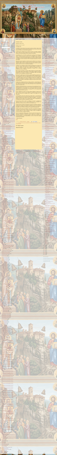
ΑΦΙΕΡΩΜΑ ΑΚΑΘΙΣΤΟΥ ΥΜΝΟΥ (6, 126)
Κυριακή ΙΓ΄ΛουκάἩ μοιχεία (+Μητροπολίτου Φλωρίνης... (49, 62)
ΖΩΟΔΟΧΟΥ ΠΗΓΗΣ (4, 224)
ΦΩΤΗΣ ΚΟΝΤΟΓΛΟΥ (4, 448)
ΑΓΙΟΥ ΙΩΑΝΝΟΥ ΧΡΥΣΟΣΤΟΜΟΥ (6, 91)
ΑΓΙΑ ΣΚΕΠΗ (3, 57)
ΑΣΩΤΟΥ (3, 124)
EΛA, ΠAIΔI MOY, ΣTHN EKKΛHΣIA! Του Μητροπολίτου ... (49, 169)
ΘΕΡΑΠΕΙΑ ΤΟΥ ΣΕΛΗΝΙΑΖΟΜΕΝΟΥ (7, 250)
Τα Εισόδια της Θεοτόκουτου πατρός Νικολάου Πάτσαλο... (49, 149)
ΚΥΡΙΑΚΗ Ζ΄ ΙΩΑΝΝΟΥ (5, 272)
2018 (44, 247)
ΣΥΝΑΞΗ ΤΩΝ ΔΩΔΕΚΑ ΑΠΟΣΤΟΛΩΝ (7, 429)
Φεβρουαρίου (46, 242)
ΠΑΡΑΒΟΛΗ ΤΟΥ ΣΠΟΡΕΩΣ (5, 345)
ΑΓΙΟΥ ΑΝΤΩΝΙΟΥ (4, 76)
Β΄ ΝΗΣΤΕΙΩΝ (3, 198)
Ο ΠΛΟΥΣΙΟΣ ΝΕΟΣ (4, 339)
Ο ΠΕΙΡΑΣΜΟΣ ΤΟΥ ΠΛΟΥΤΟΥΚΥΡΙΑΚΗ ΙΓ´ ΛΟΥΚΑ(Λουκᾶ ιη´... (48, 79)
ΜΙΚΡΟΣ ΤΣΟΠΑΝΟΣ (6, 42)
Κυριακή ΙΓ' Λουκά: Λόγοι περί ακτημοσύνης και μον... (48, 56)
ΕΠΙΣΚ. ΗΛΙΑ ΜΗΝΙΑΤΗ (5, 218)
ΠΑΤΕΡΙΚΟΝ (3, 349)
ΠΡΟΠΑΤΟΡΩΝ (4, 421)
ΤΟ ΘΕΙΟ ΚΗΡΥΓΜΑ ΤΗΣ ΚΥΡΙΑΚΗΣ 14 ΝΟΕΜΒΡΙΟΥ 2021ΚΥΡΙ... (50, 182)
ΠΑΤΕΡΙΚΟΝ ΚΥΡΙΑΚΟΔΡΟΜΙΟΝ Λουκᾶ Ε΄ (7, 368)
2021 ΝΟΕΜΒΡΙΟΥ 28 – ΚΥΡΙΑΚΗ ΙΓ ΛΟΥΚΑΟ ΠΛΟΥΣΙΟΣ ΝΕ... (49, 69)
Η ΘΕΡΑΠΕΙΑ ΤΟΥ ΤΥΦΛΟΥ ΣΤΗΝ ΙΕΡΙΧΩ (7, 235)
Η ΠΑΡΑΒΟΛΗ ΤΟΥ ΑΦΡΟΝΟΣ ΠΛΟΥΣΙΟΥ (7, 238)
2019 (44, 246)
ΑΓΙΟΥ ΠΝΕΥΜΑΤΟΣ (4, 101)
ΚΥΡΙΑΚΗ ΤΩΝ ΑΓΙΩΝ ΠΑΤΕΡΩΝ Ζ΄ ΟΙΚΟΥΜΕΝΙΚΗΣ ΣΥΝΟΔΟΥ (6, 317)
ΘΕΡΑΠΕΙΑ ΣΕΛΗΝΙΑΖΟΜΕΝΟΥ (6, 249)
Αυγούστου (46, 235)
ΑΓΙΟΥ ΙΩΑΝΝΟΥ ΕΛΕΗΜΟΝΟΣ (6, 88)
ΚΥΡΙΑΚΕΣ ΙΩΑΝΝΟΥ (17, 37)
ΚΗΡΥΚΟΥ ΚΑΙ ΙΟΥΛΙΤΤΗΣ (5, 252)
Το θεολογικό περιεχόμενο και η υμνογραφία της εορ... (48, 156)
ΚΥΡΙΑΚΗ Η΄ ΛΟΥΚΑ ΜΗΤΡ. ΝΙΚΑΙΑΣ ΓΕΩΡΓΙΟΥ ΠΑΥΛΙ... (50, 167)
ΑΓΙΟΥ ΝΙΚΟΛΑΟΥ (4, 99)
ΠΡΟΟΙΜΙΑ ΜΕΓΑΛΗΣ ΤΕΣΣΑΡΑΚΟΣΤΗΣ (7, 420)
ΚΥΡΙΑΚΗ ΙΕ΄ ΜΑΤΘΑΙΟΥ (5, 292)
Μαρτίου (46, 241)
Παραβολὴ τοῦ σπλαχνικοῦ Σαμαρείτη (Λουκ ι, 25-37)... (49, 171)
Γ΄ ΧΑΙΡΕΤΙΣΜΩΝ (4, 201)
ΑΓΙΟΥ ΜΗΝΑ (3, 95)
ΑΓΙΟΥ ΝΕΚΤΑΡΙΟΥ (4, 96)
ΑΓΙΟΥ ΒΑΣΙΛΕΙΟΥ (4, 77)
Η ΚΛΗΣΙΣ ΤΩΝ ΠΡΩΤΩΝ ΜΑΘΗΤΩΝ (7, 237)
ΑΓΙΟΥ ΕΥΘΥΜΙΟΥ (4, 86)
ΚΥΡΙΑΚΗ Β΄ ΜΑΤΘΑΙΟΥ (5, 262)
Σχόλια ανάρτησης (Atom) (22, 152)
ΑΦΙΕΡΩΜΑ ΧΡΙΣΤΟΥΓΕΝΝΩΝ (6, 164)
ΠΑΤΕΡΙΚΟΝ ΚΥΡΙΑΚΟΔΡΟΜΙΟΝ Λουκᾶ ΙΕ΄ (7, 383)
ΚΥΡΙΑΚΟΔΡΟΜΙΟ (18, 123)
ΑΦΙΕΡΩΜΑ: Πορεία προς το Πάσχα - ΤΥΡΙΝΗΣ (8, 196)
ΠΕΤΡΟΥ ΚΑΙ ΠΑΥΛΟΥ (5, 417)
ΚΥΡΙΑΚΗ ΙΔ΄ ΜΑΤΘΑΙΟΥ (5, 290)
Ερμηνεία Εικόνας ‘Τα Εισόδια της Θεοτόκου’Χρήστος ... (49, 104)
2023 (44, 50)
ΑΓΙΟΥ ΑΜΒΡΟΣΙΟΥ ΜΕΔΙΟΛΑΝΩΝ (6, 75)
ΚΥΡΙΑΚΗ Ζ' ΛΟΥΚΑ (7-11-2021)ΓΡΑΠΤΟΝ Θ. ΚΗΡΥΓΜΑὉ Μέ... (50, 229)
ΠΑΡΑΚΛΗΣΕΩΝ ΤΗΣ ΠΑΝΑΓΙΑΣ (6, 346)
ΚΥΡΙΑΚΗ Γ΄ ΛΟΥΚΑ (4, 264)
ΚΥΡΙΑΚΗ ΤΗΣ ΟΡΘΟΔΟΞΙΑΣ (6, 308)
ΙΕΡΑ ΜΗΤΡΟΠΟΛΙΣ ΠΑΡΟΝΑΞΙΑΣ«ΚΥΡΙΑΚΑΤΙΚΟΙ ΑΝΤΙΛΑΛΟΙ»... (49, 87)
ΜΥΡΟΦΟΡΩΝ (3, 336)
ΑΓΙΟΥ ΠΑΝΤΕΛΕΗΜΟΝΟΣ (5, 100)
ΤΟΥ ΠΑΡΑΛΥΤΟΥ (4, 437)
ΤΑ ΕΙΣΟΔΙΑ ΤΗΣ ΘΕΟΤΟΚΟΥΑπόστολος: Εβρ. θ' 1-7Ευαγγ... (49, 138)
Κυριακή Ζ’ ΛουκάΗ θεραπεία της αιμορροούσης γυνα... (49, 202)
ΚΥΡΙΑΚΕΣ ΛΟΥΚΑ (22, 37)
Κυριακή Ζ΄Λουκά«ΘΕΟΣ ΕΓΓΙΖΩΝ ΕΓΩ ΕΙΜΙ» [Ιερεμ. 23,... (50, 209)
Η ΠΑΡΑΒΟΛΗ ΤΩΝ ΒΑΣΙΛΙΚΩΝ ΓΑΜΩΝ (7, 245)
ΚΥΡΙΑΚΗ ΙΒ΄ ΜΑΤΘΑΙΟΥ (5, 286)
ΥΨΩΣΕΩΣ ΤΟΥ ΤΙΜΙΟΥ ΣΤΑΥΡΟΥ (6, 447)
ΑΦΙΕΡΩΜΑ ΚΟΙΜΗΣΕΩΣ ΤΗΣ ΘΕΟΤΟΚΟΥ (7, 133)
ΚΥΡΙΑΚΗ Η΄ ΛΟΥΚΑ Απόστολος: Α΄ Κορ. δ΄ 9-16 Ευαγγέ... (49, 184)
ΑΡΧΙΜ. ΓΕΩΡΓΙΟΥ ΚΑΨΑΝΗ (6, 122)
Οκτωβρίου (46, 233)
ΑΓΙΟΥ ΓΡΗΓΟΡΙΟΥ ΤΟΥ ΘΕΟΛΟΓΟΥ (6, 82)
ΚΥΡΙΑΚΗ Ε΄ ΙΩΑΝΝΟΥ (5, 269)
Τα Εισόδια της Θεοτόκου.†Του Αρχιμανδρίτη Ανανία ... (48, 150)
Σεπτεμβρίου (46, 234)
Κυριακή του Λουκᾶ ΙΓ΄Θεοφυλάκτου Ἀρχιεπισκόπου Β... (49, 58)
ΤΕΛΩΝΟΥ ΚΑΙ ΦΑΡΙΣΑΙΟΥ (5, 432)
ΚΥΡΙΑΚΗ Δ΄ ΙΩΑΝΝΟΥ (5, 266)
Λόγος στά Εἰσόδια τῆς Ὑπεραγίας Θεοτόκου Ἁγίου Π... (49, 123)
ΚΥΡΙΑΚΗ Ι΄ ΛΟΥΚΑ (4, 281)
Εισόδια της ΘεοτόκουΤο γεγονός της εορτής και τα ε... (49, 129)
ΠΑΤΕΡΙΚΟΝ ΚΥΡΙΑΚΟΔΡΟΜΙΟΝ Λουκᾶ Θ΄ (7, 373)
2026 (44, 47)
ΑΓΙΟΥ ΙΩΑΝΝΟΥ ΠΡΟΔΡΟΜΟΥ (6, 90)
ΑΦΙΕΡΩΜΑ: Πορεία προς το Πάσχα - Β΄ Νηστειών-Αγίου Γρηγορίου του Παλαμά (7, 172)
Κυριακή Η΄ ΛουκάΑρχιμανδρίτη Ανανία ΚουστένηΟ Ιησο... (50, 194)
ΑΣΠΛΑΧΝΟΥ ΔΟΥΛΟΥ (5, 123)
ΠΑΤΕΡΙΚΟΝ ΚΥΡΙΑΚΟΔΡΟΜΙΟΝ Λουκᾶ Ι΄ (7, 375)
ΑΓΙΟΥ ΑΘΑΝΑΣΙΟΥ (4, 73)
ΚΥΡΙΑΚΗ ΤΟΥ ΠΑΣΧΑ (5, 311)
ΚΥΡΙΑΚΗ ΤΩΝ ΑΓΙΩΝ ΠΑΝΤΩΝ (6, 312)
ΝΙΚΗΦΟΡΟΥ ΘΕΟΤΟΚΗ (5, 337)
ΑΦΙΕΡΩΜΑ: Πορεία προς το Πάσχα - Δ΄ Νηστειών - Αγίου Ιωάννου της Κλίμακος (7, 176)
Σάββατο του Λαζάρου (4, 424)
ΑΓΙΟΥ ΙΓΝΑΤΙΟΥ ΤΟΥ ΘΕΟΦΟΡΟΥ (6, 87)
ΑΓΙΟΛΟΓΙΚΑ (39, 37)
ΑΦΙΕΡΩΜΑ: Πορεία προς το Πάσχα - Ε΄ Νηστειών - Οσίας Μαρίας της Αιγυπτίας (7, 177)
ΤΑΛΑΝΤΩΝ (3, 430)
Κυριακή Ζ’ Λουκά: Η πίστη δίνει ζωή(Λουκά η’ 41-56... (49, 215)
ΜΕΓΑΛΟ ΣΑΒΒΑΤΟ (4, 327)
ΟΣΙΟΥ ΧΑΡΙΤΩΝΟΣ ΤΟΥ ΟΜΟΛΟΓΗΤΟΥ (7, 343)
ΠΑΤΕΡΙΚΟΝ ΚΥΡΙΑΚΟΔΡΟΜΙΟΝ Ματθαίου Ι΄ (8, 401)
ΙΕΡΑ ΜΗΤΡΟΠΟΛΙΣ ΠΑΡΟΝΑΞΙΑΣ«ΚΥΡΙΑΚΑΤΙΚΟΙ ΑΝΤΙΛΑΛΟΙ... (49, 192)
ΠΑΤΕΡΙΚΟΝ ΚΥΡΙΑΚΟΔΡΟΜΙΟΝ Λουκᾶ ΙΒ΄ (7, 378)
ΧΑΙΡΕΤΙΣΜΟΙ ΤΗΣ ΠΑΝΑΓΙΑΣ (6, 449)
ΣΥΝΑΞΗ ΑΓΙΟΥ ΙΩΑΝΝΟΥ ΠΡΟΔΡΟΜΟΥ (7, 427)
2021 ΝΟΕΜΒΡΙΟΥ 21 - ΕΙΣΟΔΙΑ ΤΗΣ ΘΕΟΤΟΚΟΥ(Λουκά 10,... (49, 130)
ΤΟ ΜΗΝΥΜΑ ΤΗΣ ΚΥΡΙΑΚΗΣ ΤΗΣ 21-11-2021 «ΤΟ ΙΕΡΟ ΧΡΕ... (50, 154)
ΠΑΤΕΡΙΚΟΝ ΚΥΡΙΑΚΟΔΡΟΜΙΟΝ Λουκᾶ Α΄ (7, 361)
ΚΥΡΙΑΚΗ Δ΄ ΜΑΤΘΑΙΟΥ (5, 268)
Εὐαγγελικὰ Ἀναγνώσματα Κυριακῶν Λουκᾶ (7, 221)
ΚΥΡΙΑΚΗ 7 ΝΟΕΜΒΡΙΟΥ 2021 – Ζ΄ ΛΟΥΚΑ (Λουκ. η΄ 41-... (49, 220)
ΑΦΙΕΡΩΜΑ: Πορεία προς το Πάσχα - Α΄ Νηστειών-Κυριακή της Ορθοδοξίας (7, 167)
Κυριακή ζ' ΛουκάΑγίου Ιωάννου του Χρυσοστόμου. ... (49, 207)
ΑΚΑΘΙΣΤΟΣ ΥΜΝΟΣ (4, 111)
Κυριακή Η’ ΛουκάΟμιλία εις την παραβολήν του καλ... (49, 165)
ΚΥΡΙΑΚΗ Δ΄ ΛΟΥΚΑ (4, 267)
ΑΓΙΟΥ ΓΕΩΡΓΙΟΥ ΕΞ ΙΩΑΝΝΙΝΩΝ (6, 78)
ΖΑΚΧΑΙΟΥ (3, 223)
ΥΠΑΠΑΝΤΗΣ (3, 446)
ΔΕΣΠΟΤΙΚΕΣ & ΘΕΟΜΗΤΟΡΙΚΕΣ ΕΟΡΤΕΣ (31, 37)
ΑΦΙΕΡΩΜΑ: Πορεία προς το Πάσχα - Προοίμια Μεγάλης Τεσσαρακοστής (7, 192)
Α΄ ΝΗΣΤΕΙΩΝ (3, 50)
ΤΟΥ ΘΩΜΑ (3, 436)
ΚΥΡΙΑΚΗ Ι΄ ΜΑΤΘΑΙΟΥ (5, 282)
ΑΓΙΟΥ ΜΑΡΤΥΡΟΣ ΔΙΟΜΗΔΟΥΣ (6, 93)
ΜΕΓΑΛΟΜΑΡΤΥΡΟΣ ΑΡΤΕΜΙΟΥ (6, 328)
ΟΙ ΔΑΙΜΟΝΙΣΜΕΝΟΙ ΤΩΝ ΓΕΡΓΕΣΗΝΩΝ (7, 340)
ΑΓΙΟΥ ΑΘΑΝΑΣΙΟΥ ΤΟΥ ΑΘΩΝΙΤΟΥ (7, 74)
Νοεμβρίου (46, 55)
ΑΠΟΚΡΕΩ (3, 113)
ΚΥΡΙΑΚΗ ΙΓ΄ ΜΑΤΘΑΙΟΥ (5, 288)
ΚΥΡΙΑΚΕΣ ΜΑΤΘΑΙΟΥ (10, 37)
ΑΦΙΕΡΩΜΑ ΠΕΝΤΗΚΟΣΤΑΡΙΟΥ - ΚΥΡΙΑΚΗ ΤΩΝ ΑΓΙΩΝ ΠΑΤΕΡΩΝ (7, 152)
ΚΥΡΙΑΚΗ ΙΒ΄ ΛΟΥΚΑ (5, 285)
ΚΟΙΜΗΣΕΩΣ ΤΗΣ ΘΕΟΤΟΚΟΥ (6, 253)
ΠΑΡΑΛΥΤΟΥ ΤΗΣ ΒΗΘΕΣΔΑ (5, 348)
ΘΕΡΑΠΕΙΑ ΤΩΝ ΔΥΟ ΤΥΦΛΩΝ (6, 251)
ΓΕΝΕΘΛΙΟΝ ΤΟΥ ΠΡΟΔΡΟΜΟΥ (6, 202)
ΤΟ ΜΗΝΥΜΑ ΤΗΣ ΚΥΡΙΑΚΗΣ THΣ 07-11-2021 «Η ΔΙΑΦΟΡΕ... (50, 231)
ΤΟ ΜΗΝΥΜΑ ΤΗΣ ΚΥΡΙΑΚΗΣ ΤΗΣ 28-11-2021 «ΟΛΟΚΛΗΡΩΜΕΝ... (50, 93)
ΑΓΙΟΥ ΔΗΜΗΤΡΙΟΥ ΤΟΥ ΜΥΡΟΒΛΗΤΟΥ (7, 83)
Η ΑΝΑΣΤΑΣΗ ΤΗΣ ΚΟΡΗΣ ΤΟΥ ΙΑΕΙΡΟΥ (7, 226)
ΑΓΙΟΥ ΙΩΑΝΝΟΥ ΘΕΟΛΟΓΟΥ (6, 89)
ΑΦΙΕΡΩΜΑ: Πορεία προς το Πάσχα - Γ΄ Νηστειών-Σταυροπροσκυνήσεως (7, 174)
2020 (44, 245)
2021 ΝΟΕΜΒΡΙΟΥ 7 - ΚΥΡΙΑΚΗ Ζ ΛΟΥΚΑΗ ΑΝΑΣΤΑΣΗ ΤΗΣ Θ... (49, 216)
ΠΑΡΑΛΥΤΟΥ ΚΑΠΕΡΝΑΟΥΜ (6, 347)
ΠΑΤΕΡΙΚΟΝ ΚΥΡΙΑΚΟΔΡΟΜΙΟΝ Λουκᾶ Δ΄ (7, 366)
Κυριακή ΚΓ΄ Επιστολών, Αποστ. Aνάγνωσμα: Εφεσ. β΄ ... (49, 83)
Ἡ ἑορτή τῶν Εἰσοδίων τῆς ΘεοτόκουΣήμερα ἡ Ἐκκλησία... (49, 140)
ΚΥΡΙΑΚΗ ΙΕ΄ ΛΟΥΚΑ (5, 291)
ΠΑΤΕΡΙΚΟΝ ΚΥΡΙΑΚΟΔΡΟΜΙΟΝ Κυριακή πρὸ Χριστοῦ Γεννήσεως (7, 360)
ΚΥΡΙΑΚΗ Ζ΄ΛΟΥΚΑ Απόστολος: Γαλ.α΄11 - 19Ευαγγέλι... (49, 224)
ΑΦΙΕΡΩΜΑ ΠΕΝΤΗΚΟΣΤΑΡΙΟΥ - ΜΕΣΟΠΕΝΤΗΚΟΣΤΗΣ (6, 155)
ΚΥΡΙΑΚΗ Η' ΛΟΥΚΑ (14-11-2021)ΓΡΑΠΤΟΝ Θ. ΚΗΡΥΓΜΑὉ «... (50, 196)
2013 (44, 253)
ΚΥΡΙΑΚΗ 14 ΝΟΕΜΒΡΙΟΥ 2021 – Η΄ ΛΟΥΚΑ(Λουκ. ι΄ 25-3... (49, 180)
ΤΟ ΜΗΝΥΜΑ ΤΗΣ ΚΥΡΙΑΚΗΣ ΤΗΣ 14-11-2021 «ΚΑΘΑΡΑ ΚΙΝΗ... (50, 198)
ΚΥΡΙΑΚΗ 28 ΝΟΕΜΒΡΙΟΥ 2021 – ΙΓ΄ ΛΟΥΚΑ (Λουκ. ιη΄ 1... (49, 73)
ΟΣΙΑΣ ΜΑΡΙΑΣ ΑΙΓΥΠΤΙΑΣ (5, 342)
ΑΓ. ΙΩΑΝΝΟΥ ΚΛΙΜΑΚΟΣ (5, 55)
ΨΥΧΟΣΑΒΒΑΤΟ (4, 452)
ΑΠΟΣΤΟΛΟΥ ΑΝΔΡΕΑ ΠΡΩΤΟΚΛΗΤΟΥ (7, 114)
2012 (44, 254)
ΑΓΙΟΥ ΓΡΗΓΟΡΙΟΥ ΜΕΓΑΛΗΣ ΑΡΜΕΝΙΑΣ (7, 80)
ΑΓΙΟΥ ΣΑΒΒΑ (4, 103)
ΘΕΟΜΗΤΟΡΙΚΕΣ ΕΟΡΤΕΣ (5, 247)
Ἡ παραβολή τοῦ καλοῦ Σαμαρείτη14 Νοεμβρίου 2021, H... (49, 178)
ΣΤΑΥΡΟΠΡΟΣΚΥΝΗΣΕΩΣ (5, 426)
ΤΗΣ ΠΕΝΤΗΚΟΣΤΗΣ (4, 434)
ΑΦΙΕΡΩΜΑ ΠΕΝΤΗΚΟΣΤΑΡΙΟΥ (6, 138)
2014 (44, 252)
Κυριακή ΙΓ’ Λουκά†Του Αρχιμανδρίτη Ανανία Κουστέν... (49, 89)
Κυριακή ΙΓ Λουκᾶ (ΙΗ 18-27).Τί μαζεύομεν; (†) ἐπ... (49, 64)
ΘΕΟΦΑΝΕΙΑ (3, 248)
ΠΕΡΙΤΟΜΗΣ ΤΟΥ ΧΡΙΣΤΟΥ (5, 416)
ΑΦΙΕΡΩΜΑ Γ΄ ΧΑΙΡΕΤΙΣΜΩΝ (6, 128)
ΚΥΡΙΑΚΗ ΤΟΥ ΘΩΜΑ (5, 310)
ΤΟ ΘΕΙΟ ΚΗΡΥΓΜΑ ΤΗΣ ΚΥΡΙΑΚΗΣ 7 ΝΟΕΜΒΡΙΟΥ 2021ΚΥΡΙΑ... (50, 222)
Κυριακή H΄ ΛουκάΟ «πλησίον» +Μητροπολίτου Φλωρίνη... (50, 173)
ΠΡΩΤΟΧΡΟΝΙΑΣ (4, 423)
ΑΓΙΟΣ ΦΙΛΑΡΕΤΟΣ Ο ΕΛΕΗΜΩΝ (6, 72)
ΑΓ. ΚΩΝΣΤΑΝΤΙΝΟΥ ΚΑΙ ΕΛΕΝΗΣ (6, 56)
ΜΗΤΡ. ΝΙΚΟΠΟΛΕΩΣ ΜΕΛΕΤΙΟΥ (6, 334)
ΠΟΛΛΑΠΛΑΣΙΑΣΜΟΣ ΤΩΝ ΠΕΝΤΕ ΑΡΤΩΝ (7, 418)
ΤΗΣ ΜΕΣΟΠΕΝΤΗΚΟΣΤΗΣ (5, 433)
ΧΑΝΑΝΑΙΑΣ (3, 450)
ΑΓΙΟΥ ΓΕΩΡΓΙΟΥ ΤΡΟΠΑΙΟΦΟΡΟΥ (6, 79)
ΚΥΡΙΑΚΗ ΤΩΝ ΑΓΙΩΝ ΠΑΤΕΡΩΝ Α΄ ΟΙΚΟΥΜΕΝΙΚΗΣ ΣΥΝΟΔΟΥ (6, 314)
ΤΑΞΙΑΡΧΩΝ (3, 431)
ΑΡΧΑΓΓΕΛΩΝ (4, 120)
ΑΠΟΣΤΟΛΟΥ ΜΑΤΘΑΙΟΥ (5, 117)
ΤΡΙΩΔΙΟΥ (48, 37)
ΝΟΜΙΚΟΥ (3, 338)
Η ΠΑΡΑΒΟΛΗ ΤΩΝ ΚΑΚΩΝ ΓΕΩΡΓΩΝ (7, 246)
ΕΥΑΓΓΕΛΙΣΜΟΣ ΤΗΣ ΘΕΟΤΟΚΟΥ (6, 222)
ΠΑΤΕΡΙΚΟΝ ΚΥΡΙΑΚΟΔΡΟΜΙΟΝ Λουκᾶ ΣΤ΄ (7, 385)
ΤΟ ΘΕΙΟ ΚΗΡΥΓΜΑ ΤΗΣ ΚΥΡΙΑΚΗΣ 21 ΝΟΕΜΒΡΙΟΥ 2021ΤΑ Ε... (50, 136)
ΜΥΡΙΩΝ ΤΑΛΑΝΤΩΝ (4, 335)
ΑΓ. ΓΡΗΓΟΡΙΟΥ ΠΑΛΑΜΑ (5, 54)
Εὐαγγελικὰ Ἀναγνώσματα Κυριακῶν (6, 220)
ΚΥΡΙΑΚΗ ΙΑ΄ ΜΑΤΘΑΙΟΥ (5, 284)
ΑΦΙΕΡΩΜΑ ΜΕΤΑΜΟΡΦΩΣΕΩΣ (6, 135)
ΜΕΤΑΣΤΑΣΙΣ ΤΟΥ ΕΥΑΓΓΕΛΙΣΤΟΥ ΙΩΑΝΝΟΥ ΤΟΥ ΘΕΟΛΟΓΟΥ (6, 330)
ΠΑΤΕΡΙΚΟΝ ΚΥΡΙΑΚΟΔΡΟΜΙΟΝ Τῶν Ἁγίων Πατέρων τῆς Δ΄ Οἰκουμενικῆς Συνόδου (7, 414)
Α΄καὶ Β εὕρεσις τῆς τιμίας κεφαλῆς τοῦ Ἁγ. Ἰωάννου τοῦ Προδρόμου (7, 53)
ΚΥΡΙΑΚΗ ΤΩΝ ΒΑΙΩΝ (5, 318)
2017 (44, 248)
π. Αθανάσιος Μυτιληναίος (5, 344)
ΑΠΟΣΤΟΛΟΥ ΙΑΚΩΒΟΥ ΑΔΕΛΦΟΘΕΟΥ (7, 115)
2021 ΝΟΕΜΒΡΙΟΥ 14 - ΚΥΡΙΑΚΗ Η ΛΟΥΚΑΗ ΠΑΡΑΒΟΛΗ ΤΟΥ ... (49, 177)
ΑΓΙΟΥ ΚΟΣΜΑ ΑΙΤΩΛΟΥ (5, 92)
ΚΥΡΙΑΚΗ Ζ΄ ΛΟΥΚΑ (4, 273)
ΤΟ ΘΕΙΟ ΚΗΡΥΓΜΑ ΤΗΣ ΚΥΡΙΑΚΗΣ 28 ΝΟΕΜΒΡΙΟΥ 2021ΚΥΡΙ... (50, 75)
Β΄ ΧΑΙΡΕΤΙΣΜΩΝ (4, 199)
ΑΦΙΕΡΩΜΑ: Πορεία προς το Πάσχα (6, 165)
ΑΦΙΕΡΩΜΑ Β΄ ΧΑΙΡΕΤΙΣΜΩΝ (6, 127)
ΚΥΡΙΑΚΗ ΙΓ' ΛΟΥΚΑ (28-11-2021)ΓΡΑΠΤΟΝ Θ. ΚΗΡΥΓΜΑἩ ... (49, 91)
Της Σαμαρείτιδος (4, 435)
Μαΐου (46, 239)
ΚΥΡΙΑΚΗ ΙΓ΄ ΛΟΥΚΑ (4, 287)
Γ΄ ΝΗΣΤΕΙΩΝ (3, 200)
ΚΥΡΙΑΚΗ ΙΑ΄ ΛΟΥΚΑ (5, 283)
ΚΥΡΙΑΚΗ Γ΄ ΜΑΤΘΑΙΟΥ (5, 265)
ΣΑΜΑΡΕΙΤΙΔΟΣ (4, 425)
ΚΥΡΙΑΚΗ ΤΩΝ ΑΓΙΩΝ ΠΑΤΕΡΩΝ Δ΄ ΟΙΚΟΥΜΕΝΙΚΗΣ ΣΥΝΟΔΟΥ (6, 315)
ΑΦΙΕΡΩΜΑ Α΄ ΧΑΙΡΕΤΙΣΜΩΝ (6, 125)
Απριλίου (46, 240)
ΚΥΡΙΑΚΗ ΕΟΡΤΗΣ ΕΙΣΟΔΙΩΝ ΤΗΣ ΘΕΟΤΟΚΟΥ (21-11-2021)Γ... (49, 152)
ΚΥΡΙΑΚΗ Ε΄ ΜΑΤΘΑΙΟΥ (5, 271)
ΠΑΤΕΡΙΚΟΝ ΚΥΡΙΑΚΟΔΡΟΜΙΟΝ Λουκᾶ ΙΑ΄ (7, 376)
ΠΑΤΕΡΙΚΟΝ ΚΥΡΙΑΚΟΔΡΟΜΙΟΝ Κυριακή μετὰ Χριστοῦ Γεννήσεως (7, 356)
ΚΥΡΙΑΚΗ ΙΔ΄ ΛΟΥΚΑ (5, 289)
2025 (44, 48)
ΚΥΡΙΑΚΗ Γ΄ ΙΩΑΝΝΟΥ (5, 263)
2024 (44, 49)
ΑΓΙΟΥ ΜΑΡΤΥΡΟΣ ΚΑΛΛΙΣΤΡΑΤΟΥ (6, 94)
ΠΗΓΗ (17, 119)
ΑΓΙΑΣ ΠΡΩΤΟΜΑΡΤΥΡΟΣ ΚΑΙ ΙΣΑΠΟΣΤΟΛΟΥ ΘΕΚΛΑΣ (6, 66)
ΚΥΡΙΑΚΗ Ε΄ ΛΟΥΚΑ (4, 270)
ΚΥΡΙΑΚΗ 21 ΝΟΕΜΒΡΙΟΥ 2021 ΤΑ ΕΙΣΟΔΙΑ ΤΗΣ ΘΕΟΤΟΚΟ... (49, 134)
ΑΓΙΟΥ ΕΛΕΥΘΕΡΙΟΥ (4, 85)
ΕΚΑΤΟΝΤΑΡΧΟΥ (4, 217)
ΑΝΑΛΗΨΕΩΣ (3, 112)
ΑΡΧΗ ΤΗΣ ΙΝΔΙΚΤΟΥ (5, 121)
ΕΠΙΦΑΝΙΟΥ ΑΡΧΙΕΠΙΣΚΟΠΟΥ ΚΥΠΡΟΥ (7, 219)
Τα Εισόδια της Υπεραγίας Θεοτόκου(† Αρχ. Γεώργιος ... (49, 95)
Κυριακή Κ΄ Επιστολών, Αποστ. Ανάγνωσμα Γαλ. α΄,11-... (48, 228)
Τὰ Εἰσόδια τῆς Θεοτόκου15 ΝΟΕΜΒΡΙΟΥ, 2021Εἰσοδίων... (49, 132)
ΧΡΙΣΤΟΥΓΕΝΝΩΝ (4, 451)
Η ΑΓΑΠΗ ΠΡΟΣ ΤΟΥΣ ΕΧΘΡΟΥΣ (6, 225)
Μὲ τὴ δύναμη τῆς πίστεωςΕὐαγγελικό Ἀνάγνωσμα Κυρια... (49, 218)
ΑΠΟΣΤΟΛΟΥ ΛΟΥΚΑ (5, 116)
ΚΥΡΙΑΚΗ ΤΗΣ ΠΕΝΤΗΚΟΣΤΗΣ (6, 309)
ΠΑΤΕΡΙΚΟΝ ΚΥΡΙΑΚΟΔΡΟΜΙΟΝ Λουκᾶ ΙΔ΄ (7, 381)
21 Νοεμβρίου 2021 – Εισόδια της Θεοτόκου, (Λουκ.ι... (49, 144)
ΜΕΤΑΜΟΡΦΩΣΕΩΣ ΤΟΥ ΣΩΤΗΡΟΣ (6, 329)
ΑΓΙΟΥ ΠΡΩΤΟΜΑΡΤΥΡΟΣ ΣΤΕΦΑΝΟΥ (7, 102)
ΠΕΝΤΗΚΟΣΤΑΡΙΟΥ (44, 37)
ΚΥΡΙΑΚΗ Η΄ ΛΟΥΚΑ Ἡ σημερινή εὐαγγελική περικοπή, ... (49, 186)
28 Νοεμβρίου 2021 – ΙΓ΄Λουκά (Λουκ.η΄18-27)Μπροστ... (49, 85)
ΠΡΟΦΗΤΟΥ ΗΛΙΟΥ (4, 422)
